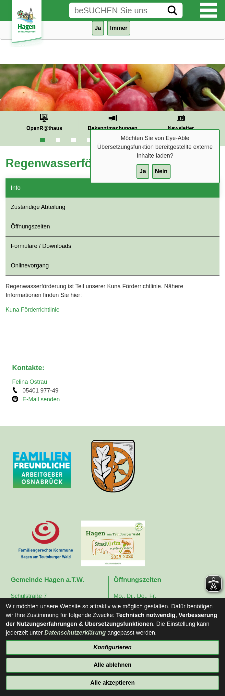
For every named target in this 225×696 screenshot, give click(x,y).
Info (15, 188)
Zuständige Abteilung (38, 207)
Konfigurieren (112, 647)
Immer (118, 28)
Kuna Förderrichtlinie (32, 309)
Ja (142, 171)
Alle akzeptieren (112, 682)
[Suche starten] (172, 10)
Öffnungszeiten (30, 226)
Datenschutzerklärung (75, 632)
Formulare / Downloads (41, 246)
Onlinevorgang (30, 265)
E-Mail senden (41, 399)
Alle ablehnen (112, 665)
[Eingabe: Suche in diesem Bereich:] (115, 10)
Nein (161, 171)
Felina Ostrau (29, 382)
